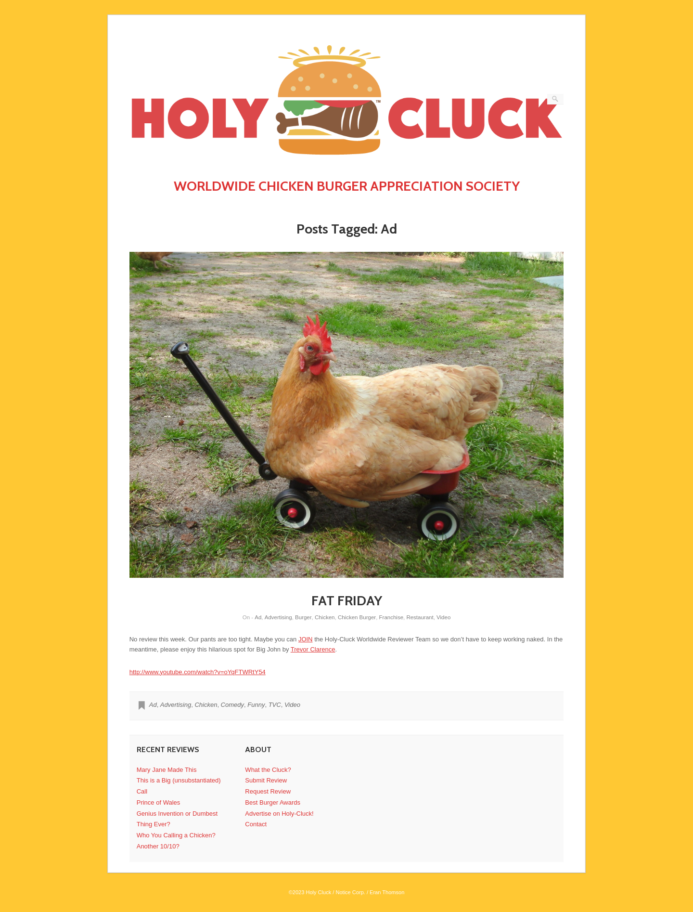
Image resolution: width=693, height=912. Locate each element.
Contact (256, 824)
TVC (275, 704)
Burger (303, 617)
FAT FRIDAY (346, 600)
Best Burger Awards (272, 802)
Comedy (232, 704)
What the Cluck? (268, 769)
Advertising (278, 617)
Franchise (391, 617)
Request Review (268, 791)
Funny (256, 704)
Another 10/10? (158, 846)
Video (443, 617)
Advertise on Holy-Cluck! (279, 813)
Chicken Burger (357, 617)
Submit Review (266, 780)
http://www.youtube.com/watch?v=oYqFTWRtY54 (197, 672)
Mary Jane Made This (167, 769)
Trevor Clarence (313, 649)
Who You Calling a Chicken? (176, 835)
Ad (258, 617)
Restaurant (419, 617)
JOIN (305, 639)
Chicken (325, 617)
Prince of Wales (158, 802)
